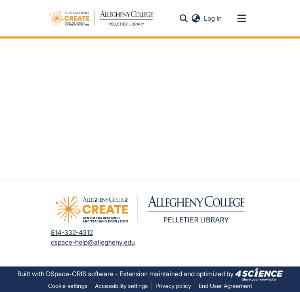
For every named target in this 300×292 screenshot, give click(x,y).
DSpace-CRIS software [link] (79, 274)
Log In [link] (213, 18)
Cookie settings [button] (67, 285)
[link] (259, 274)
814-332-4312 (72, 232)
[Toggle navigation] (242, 18)
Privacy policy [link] (173, 285)
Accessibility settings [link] (121, 285)
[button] (184, 18)
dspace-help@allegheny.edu (93, 242)
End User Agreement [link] (225, 285)
